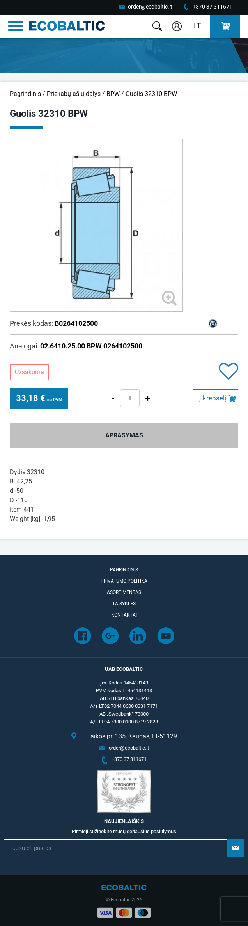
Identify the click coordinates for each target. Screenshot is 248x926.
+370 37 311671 (212, 7)
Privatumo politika (124, 581)
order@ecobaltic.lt (150, 7)
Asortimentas (124, 592)
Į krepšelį (212, 398)
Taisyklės (124, 603)
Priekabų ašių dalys (74, 94)
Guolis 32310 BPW (151, 94)
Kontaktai (124, 615)
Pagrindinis (25, 94)
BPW (113, 94)
